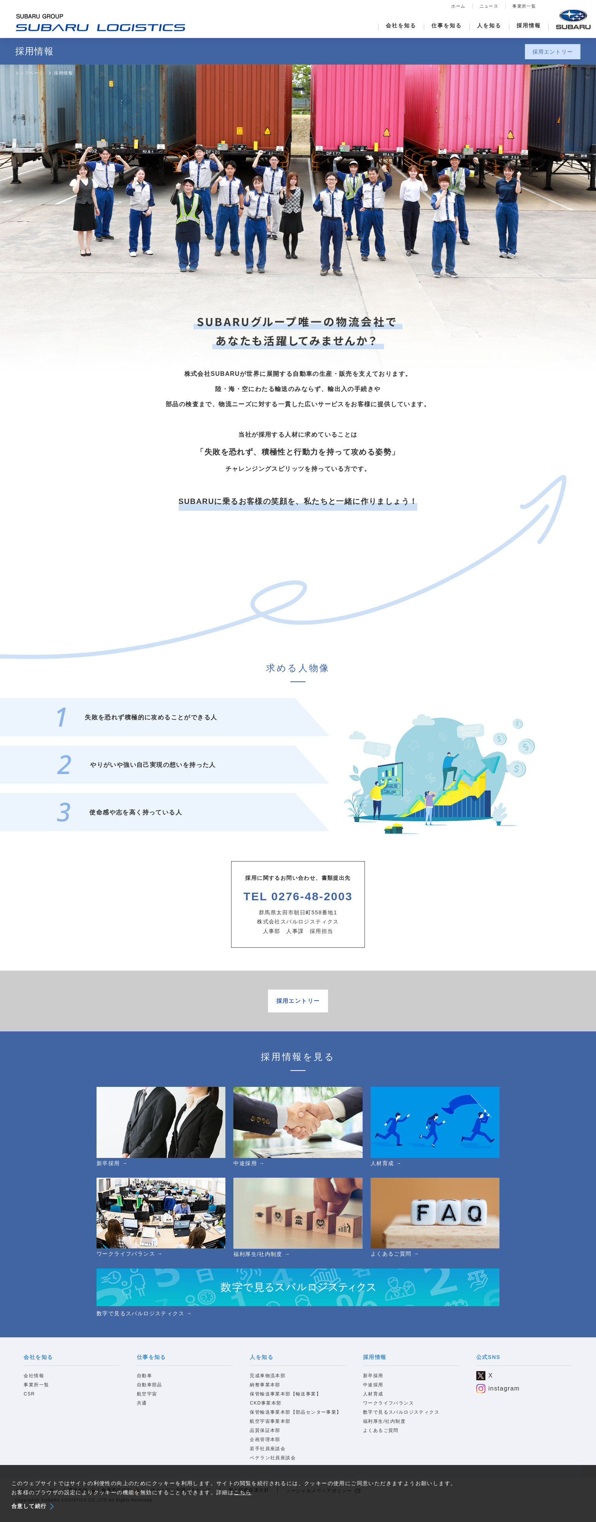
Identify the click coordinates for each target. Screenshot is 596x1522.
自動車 (144, 1383)
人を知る (489, 26)
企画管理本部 (265, 1446)
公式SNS (488, 1364)
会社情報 (34, 1383)
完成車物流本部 (267, 1383)
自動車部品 (149, 1392)
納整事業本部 (265, 1392)
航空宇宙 (147, 1401)
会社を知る (401, 26)
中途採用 (373, 1392)
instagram (498, 1395)
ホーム (458, 6)
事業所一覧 (524, 6)
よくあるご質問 (381, 1437)
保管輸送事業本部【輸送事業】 (285, 1401)
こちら (242, 1492)
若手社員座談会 (267, 1456)
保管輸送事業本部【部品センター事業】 (295, 1419)
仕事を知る (446, 26)
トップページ (29, 73)
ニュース (489, 6)
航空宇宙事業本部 (270, 1428)
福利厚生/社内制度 (384, 1428)
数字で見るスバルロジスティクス (401, 1419)
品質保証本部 (265, 1437)
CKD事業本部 (265, 1410)
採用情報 (529, 26)
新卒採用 (373, 1383)
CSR (29, 1401)
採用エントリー (553, 52)
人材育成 (373, 1401)
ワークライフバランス (388, 1410)
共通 (142, 1410)
